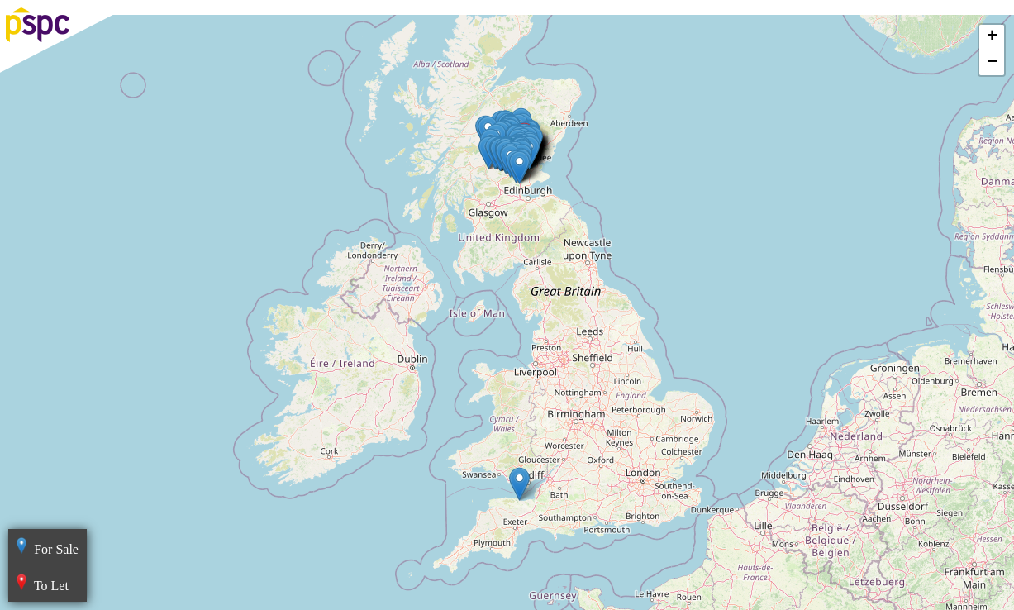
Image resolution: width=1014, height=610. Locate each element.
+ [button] (992, 37)
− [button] (992, 62)
